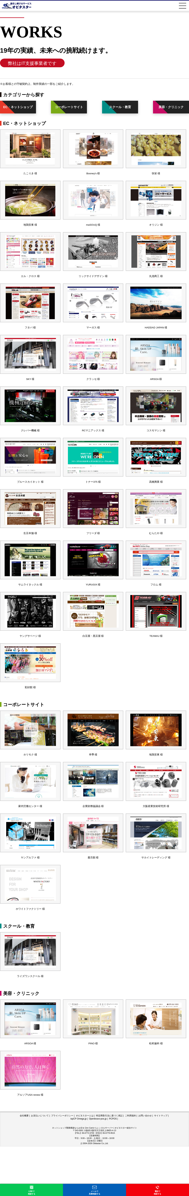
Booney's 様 (93, 176)
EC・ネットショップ (18, 107)
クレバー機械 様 (30, 446)
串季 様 (93, 787)
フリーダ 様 (93, 555)
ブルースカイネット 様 (30, 500)
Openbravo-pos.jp (97, 1168)
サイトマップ (160, 1165)
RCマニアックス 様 (93, 446)
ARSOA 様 (156, 392)
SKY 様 (30, 392)
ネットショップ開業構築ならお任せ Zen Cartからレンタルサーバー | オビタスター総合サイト (94, 1177)
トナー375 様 (93, 500)
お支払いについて (40, 1165)
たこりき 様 (30, 176)
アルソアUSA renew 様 (30, 1144)
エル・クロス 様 (30, 284)
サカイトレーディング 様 (156, 895)
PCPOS (113, 1168)
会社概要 (24, 1165)
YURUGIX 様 (93, 609)
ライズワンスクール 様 (30, 1020)
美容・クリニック (171, 107)
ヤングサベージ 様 (30, 663)
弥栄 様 (156, 176)
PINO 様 (93, 1090)
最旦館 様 (93, 895)
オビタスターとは (85, 1165)
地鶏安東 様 (30, 230)
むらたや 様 (156, 555)
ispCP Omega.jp (79, 1168)
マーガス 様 (93, 338)
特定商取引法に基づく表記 (109, 1165)
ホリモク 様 (30, 787)
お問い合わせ (145, 1165)
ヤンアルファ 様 (30, 895)
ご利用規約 (130, 1165)
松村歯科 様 (156, 1090)
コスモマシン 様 (156, 446)
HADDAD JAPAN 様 (156, 338)
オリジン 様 (156, 230)
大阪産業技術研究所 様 (156, 841)
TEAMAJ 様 (156, 663)
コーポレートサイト (69, 107)
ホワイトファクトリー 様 (30, 950)
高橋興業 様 (156, 500)
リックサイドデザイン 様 (93, 284)
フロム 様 (156, 609)
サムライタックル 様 (30, 609)
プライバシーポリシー (62, 1165)
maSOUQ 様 (93, 230)
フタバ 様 (30, 338)
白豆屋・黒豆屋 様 (93, 663)
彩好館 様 (30, 717)
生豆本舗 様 (30, 555)
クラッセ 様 (93, 392)
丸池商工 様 (156, 284)
